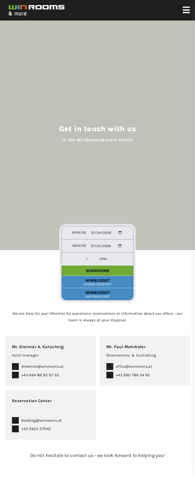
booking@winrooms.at (41, 420)
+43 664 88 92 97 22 (40, 375)
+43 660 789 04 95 (133, 375)
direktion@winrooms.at (42, 366)
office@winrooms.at (134, 366)
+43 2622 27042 (36, 428)
